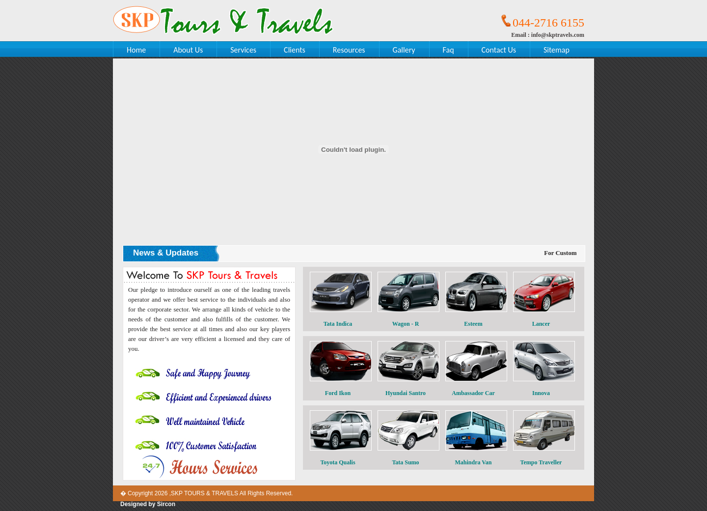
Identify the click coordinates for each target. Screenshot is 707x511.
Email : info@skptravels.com (547, 34)
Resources (349, 50)
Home (136, 50)
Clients (294, 50)
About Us (188, 50)
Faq (448, 50)
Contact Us (499, 50)
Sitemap (557, 50)
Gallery (404, 50)
